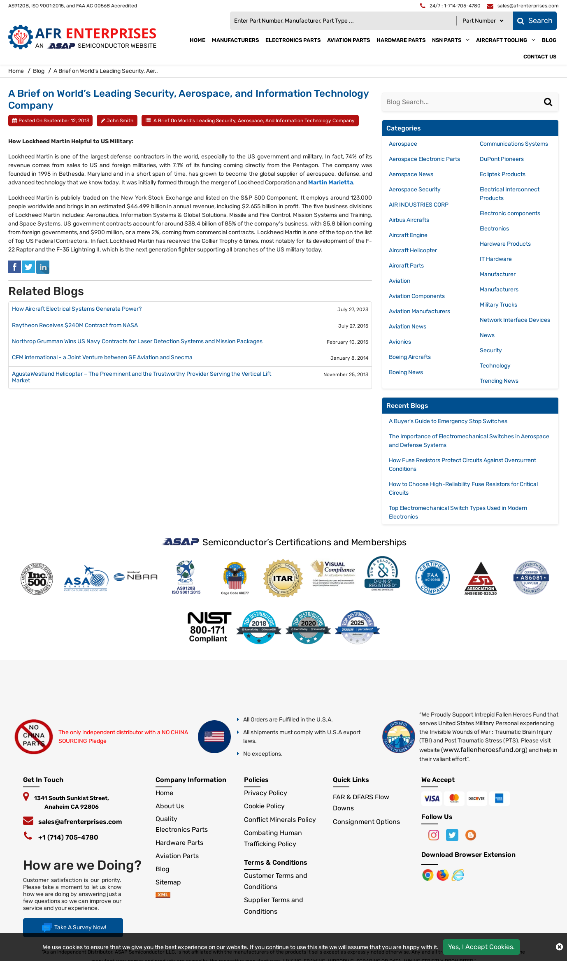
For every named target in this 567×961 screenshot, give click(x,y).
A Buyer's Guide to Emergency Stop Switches (448, 421)
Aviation (399, 280)
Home (197, 40)
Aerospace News (411, 174)
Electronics (494, 228)
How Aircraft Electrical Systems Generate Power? (77, 309)
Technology (495, 365)
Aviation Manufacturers (419, 311)
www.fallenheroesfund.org (484, 750)
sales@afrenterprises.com (80, 822)
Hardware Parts (400, 40)
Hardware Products (505, 243)
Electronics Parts (293, 40)
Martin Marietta (330, 182)
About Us (170, 806)
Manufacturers (235, 40)
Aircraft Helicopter (413, 250)
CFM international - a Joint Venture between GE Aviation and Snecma (102, 357)
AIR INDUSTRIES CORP (418, 204)
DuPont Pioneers (502, 159)
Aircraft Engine (408, 235)
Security (491, 350)
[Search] (549, 110)
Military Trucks (498, 304)
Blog (549, 40)
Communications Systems (514, 143)
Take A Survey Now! (73, 928)
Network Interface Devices (515, 319)
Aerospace (403, 143)
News (487, 335)
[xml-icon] (163, 895)
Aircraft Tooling (501, 40)
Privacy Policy (265, 793)
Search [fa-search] (535, 20)
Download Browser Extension (468, 855)
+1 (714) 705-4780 (68, 837)
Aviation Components (417, 296)
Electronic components (510, 213)
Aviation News (407, 326)
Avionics (400, 341)
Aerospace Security (415, 189)
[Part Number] (483, 21)
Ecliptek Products (502, 174)
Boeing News (406, 372)
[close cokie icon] (559, 947)
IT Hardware (496, 259)
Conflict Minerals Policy (280, 820)
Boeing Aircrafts (410, 357)
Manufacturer (498, 274)
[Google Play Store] (443, 874)
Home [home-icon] (16, 70)
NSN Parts (446, 40)
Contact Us (539, 57)
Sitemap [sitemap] (172, 882)
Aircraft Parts (406, 265)
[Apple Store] (428, 874)
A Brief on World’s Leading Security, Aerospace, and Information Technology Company (254, 120)
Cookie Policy (264, 806)
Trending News (499, 380)
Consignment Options (366, 822)
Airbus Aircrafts (409, 219)
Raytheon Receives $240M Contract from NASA (75, 325)
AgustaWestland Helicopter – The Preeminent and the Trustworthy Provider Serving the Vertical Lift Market (141, 377)
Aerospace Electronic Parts (424, 159)
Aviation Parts (348, 40)
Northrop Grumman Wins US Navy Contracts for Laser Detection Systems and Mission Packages (137, 341)
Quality (166, 819)
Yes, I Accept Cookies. (481, 947)
